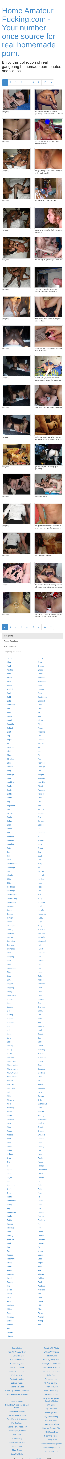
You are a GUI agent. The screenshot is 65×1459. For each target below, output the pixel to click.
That (39, 1150)
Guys (40, 856)
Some (40, 1042)
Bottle (9, 794)
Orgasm (10, 1177)
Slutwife (41, 1026)
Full (39, 802)
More (9, 1104)
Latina (40, 995)
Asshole (10, 689)
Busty (9, 829)
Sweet (40, 1127)
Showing (41, 1007)
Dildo (9, 976)
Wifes (40, 1309)
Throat (40, 1174)
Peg (8, 1208)
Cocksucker (12, 895)
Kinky (40, 976)
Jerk (39, 957)
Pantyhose (11, 1201)
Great (40, 844)
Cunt (9, 953)
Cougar (10, 914)
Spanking (41, 1050)
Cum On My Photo (51, 1348)
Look (9, 1042)
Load (9, 1034)
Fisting (40, 751)
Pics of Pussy (16, 1438)
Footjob (41, 774)
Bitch (9, 751)
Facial (40, 709)
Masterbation (12, 1069)
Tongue (41, 1212)
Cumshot (10, 945)
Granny (41, 840)
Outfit (9, 1189)
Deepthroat (11, 968)
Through (41, 1177)
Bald (9, 697)
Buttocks (10, 840)
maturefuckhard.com (51, 1367)
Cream (10, 922)
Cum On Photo (17, 1454)
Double (40, 658)
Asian (9, 685)
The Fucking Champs (51, 1447)
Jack (39, 945)
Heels (40, 887)
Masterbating (12, 1065)
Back (9, 693)
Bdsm (9, 716)
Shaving (41, 999)
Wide (40, 1305)
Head (40, 883)
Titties (40, 1205)
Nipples (10, 1135)
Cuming (10, 937)
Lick (8, 1011)
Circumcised (12, 864)
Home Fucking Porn (17, 1411)
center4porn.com (51, 1387)
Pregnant (10, 1259)
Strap (40, 1077)
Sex (8, 1329)
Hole (39, 895)
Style (40, 1100)
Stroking (41, 1096)
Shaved (10, 1332)
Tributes (41, 1236)
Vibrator (41, 1274)
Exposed (41, 701)
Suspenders (42, 1119)
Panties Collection (17, 1379)
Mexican (10, 1084)
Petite (9, 1220)
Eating (40, 670)
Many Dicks (17, 1450)
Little (9, 1030)
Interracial (42, 941)
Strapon (41, 1081)
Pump (9, 1270)
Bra (8, 809)
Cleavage (11, 867)
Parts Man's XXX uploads (17, 1419)
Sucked (41, 1112)
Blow (9, 763)
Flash (40, 759)
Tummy (41, 1243)
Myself (9, 1112)
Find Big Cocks (51, 1413)
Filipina (40, 720)
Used (40, 1259)
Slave (40, 1019)
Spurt (40, 1065)
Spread (40, 1053)
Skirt (39, 1015)
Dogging (10, 988)
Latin (40, 991)
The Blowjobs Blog (16, 1356)
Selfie (9, 1321)
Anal (9, 666)
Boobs (9, 786)
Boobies (10, 782)
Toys (39, 1228)
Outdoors (11, 1185)
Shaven (10, 1336)
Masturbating (12, 1073)
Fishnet (41, 740)
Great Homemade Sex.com (17, 1395)
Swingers (41, 1135)
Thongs (41, 1166)
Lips (8, 1026)
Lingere (10, 1019)
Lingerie (10, 1022)
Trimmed (41, 1239)
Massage (10, 1057)
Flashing (41, 763)
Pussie (10, 1278)
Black (9, 755)
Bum (9, 825)
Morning (10, 1108)
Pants (9, 1197)
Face (40, 705)
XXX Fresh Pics (51, 1432)
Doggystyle (11, 995)
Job (39, 968)
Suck (40, 1108)
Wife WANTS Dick (51, 1352)
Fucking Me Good (17, 1387)
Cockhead (11, 887)
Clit (8, 871)
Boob (9, 778)
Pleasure (10, 1239)
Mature (10, 1081)
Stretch (40, 1084)
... (27, 82)
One (8, 1166)
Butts (9, 848)
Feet (39, 716)
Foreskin (41, 782)
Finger (40, 728)
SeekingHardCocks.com (51, 1364)
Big (8, 736)
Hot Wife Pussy (51, 1420)
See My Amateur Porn (17, 1415)
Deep (9, 964)
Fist (39, 747)
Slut (39, 1022)
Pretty (9, 1263)
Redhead (10, 1305)
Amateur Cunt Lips (16, 1371)
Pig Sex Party (16, 1423)
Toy (39, 1224)
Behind (10, 728)
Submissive (42, 1104)
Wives (40, 1313)
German (41, 821)
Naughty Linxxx (17, 1401)
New (9, 1123)
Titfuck (40, 1201)
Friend (40, 786)
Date (9, 960)
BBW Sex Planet (51, 1395)
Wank (40, 1282)
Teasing (41, 1146)
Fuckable (41, 790)
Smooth (41, 1034)
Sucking (41, 1115)
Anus (9, 674)
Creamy (10, 929)
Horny (40, 898)
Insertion (41, 933)
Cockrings (11, 891)
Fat (39, 712)
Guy (39, 852)
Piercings (11, 1228)
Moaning (10, 1100)
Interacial (41, 937)
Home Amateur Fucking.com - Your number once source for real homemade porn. (29, 32)
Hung (40, 926)
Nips (9, 1139)
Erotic (40, 693)
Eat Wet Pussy (17, 1383)
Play (9, 1232)
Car (8, 856)
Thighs (40, 1158)
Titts (39, 1208)
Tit (39, 1197)
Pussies (10, 1282)
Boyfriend (11, 805)
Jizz (39, 964)
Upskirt (40, 1255)
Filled (40, 724)
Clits (9, 879)
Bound (9, 798)
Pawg (9, 1205)
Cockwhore (11, 902)
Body (9, 771)
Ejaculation (42, 681)
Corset (9, 910)
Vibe (39, 1270)
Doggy (9, 991)
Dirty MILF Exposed (51, 1398)
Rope (9, 1313)
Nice (9, 1127)
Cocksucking (12, 898)
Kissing (40, 980)
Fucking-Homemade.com (17, 1427)
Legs (9, 1003)
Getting (40, 825)
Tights (40, 1189)
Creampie (11, 926)
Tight (40, 1185)
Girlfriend (41, 833)
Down (40, 662)
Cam (9, 852)
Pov (8, 1251)
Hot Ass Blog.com (17, 1364)
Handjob (41, 871)
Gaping (40, 813)
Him (39, 891)
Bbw (9, 712)
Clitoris (10, 875)
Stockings (42, 1073)
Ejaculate (41, 678)
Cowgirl (10, 918)
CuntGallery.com (16, 1360)
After (9, 662)
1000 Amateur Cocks (17, 1442)
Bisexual (10, 747)
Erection (41, 689)
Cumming (11, 941)
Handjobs (41, 875)
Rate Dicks (17, 1435)
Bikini (9, 743)
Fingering (41, 732)
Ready (9, 1294)
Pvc (8, 1286)
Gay (39, 817)
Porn (9, 1247)
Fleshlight (41, 767)
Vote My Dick (51, 1356)
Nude (9, 1143)
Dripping (41, 666)
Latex (40, 988)
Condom (10, 906)
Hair (39, 860)
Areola (9, 678)
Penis (9, 1216)
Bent (9, 732)
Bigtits (9, 740)
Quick (9, 1290)
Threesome (42, 1170)
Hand (40, 867)
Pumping (10, 1274)
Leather (10, 999)
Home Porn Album (51, 1424)
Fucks (40, 798)
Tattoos (40, 1139)
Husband (41, 929)
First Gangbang (10, 646)
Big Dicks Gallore (17, 1367)
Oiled (9, 1158)
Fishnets (41, 743)
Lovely (9, 1050)
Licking (10, 1015)
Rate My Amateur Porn (17, 1352)
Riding (9, 1309)
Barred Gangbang (11, 641)
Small (40, 1030)
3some (10, 658)
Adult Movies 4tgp (51, 1391)
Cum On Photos (51, 1401)
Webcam (41, 1290)
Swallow (41, 1123)
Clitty (9, 883)
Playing (10, 1236)
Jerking (40, 960)
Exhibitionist (42, 697)
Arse (9, 681)
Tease (40, 1143)
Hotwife (41, 910)
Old (8, 1162)
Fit (39, 755)
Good (40, 836)
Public (9, 1267)
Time (40, 1193)
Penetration (11, 1212)
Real (9, 1298)
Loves (9, 1053)
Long (9, 1038)
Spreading (42, 1057)
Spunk (40, 1061)
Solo (39, 1038)
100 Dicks (51, 1405)
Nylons (10, 1154)
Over (9, 1193)
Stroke (40, 1092)
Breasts (10, 813)
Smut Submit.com (51, 1451)
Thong (40, 1162)
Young (40, 1321)
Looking (10, 1046)
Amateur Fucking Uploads (51, 1444)
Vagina (40, 1263)
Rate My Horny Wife (51, 1360)
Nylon (9, 1150)
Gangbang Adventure (12, 652)
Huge (40, 922)
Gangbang (42, 809)
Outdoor (10, 1181)
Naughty (10, 1119)
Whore (40, 1301)
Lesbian (10, 1007)
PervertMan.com (51, 1379)
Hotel (40, 906)
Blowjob (10, 767)
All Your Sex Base (51, 1383)
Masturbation (12, 1077)
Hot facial (41, 902)
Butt (8, 833)
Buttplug (10, 844)
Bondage (10, 774)
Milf (8, 1092)
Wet (39, 1294)
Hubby (40, 918)
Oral (8, 1174)
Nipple (9, 1131)
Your (39, 1325)
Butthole (10, 836)
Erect (40, 685)
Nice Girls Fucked (51, 1436)
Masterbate (11, 1061)
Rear (9, 1301)
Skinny (40, 1011)
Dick (9, 972)
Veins (40, 1267)
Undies (40, 1251)
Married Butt (17, 1446)
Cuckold (10, 933)
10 (45, 82)
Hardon (41, 879)
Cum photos (17, 1348)
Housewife (42, 914)
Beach (9, 720)
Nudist (9, 1146)
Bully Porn (51, 1375)
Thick (40, 1154)
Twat (40, 1247)
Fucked (41, 794)
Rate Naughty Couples (17, 1431)
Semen (10, 1325)
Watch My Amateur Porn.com (17, 1391)
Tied (39, 1181)
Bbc (8, 709)
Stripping (41, 1088)
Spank (40, 1046)
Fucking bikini (51, 1440)
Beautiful (10, 724)
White (40, 1298)
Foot (39, 771)
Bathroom (11, 705)
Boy (8, 802)
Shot (39, 1003)
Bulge (9, 821)
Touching (41, 1220)
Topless (41, 1216)
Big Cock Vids (51, 1409)
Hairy (40, 864)
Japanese (42, 953)
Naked (9, 1115)
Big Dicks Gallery (51, 1416)
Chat (9, 860)
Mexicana (11, 1088)
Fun (39, 805)
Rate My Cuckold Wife (51, 1428)
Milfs (9, 1096)
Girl (39, 829)
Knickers (41, 984)
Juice (40, 972)
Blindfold (10, 759)
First (39, 736)
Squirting (41, 1069)
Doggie (10, 984)
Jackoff (40, 949)
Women (41, 1317)
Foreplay (41, 778)
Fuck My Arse (16, 1375)
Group (40, 848)
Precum (10, 1255)
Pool (9, 1243)
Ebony (40, 674)
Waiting (41, 1278)
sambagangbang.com (51, 1371)
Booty (9, 790)
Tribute (40, 1232)
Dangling (10, 957)
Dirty (9, 980)
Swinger (41, 1131)
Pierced (10, 1224)
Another (10, 670)
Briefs (9, 817)
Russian (10, 1317)
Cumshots (11, 949)
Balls (9, 701)
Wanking (41, 1286)
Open (9, 1170)
